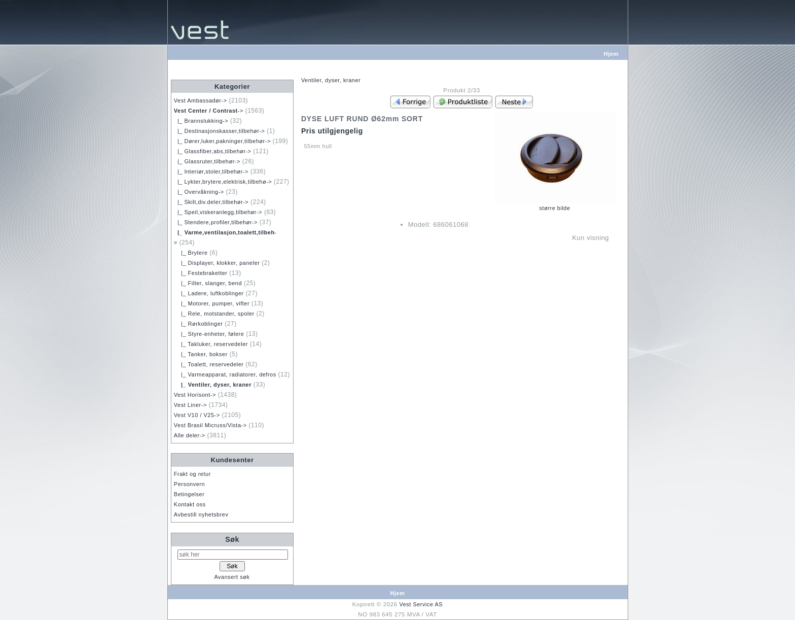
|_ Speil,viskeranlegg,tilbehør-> (218, 212)
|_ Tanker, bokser (201, 354)
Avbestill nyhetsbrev (201, 514)
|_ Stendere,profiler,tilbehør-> (216, 222)
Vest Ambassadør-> (200, 100)
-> (208, 111)
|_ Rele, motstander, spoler (214, 314)
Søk (232, 539)
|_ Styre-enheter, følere (209, 334)
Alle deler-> (189, 435)
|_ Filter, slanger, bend (208, 283)
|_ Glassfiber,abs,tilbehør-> (212, 151)
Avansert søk (231, 577)
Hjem (611, 54)
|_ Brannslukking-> (201, 121)
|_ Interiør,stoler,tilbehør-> (211, 171)
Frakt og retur (192, 474)
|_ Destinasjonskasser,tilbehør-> (219, 131)
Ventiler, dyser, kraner (330, 80)
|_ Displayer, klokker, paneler (217, 263)
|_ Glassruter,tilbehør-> (207, 161)
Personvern (189, 484)
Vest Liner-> (190, 405)
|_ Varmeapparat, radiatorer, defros (225, 374)
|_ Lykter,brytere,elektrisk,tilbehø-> (223, 182)
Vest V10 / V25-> (197, 415)
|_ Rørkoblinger (198, 324)
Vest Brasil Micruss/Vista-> (210, 425)
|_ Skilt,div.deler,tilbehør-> (211, 202)
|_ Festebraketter (201, 273)
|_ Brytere (191, 253)
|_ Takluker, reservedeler (211, 344)
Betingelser (189, 494)
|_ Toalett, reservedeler (209, 364)
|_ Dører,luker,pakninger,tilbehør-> (222, 141)
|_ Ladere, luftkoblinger (209, 293)
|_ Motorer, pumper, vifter (211, 303)
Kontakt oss (190, 504)
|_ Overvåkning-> (199, 192)
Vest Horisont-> (195, 395)
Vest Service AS (421, 604)
